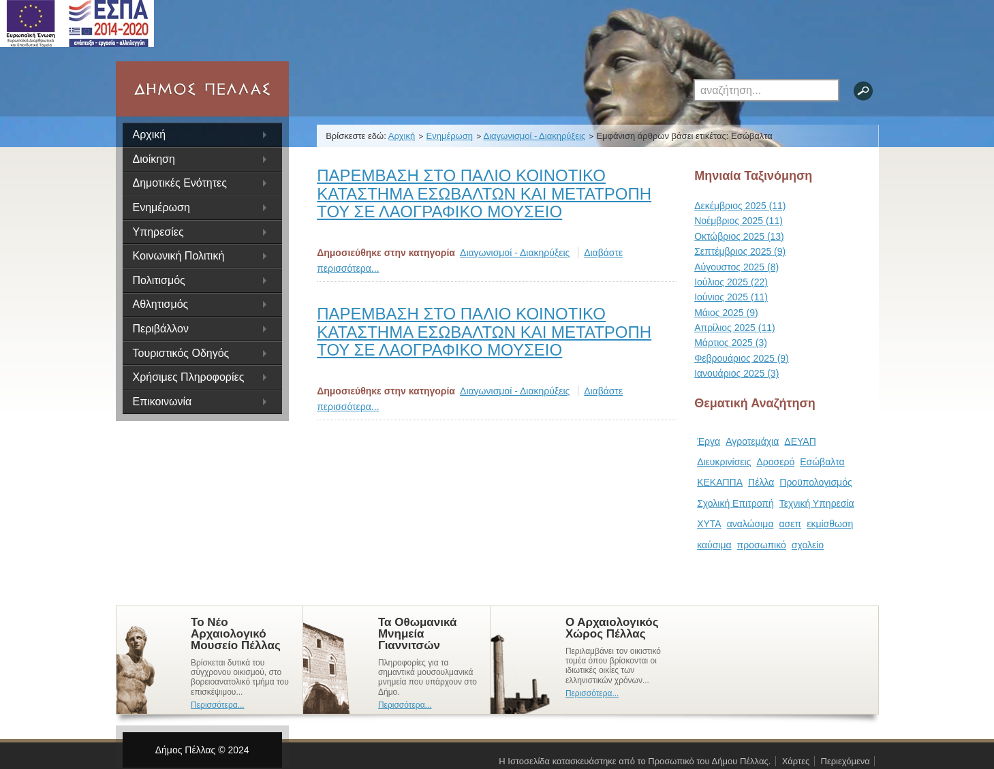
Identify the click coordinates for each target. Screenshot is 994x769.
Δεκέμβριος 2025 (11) (740, 205)
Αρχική (149, 134)
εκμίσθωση (830, 523)
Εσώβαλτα (822, 461)
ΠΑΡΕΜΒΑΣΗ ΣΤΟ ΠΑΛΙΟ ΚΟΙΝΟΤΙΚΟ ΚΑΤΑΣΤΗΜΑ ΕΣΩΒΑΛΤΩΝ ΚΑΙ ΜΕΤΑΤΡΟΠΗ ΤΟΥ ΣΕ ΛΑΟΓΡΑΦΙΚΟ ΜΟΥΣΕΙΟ (484, 193)
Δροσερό (775, 461)
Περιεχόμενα (845, 761)
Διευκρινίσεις (724, 461)
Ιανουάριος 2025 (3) (736, 373)
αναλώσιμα (750, 523)
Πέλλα (761, 482)
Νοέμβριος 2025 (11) (738, 220)
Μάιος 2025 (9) (726, 312)
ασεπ (790, 523)
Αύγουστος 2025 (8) (736, 267)
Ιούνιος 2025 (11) (731, 297)
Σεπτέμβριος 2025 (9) (740, 251)
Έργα (708, 441)
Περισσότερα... (218, 705)
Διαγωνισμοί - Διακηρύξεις (535, 136)
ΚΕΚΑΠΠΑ (720, 482)
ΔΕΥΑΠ (800, 441)
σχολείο (808, 544)
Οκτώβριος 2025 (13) (739, 236)
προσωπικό (761, 544)
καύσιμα (714, 544)
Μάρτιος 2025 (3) (730, 342)
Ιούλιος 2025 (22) (731, 282)
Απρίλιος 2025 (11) (734, 327)
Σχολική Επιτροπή (735, 503)
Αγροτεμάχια (752, 441)
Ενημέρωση (449, 136)
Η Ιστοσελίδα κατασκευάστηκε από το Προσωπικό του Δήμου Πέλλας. (635, 761)
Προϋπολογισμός (815, 482)
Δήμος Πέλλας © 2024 (202, 749)
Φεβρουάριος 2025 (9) (741, 358)
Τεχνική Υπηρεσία (816, 503)
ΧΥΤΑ (709, 523)
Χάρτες (796, 761)
